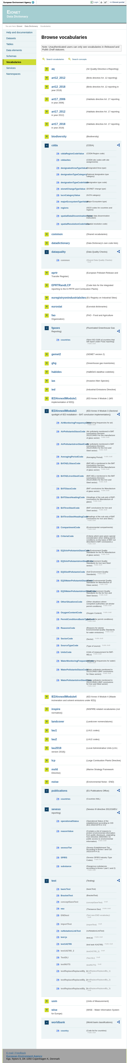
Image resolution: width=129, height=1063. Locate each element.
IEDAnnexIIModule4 (63, 696)
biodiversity (59, 136)
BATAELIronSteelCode (72, 476)
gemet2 (56, 354)
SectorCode (67, 638)
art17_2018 (58, 124)
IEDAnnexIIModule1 (63, 398)
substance (66, 866)
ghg (53, 363)
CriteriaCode (67, 536)
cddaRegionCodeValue (72, 153)
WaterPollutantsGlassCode (73, 669)
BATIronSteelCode (70, 508)
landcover (57, 721)
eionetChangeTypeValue (73, 189)
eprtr (54, 272)
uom (54, 1001)
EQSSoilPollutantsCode (73, 572)
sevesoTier (66, 847)
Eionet (19, 26)
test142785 (66, 944)
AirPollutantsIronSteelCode (73, 444)
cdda (54, 145)
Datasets (11, 38)
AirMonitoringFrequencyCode (73, 423)
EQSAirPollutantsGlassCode (73, 550)
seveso (55, 809)
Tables (9, 44)
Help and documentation (19, 32)
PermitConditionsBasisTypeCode (73, 619)
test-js (64, 937)
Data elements (14, 50)
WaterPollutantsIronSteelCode (73, 680)
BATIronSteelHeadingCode (73, 516)
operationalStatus (70, 821)
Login (96, 2)
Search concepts (79, 59)
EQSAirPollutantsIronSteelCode (73, 561)
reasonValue (67, 831)
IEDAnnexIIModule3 (63, 410)
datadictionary (60, 243)
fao (53, 315)
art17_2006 (58, 99)
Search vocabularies (55, 59)
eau (62, 908)
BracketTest (67, 895)
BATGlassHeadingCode (73, 497)
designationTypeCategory (73, 174)
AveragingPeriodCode (72, 456)
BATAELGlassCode (70, 463)
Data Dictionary (31, 26)
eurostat (56, 306)
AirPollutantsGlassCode (73, 431)
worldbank (58, 1022)
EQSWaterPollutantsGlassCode (73, 580)
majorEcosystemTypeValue (73, 201)
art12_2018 (58, 86)
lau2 (54, 739)
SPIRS (64, 857)
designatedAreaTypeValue (73, 168)
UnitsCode (66, 652)
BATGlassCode (68, 488)
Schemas (11, 56)
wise (54, 1009)
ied (53, 389)
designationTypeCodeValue (73, 182)
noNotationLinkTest (71, 931)
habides (56, 371)
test (53, 880)
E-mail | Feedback (16, 1053)
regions (64, 208)
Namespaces (13, 74)
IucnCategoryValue (70, 195)
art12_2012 (58, 77)
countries (65, 340)
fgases (55, 327)
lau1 (54, 730)
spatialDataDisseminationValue (73, 216)
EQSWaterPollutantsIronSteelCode (73, 591)
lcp (53, 760)
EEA (20, 2)
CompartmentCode (70, 527)
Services (10, 68)
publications (59, 790)
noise (54, 781)
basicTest (65, 889)
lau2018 (56, 748)
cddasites (66, 160)
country (65, 1030)
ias (53, 380)
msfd (54, 769)
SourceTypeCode (69, 645)
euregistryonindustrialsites (68, 297)
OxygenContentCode (71, 612)
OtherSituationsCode (71, 602)
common (57, 234)
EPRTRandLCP (61, 285)
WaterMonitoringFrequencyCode (73, 661)
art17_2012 (58, 111)
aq (53, 69)
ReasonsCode (68, 628)
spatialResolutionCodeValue (73, 224)
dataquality (58, 251)
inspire (55, 709)
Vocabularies (13, 62)
